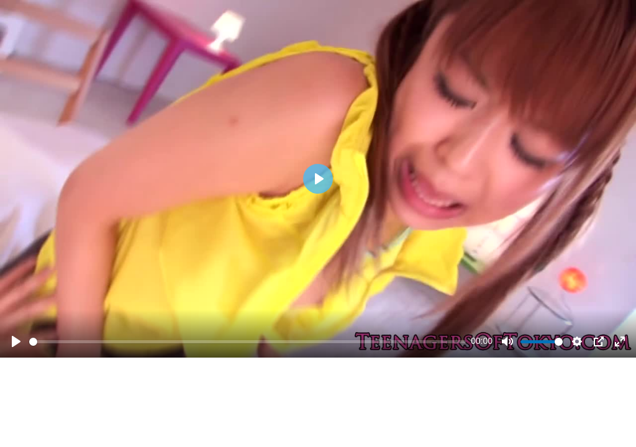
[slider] (247, 342)
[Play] (16, 341)
